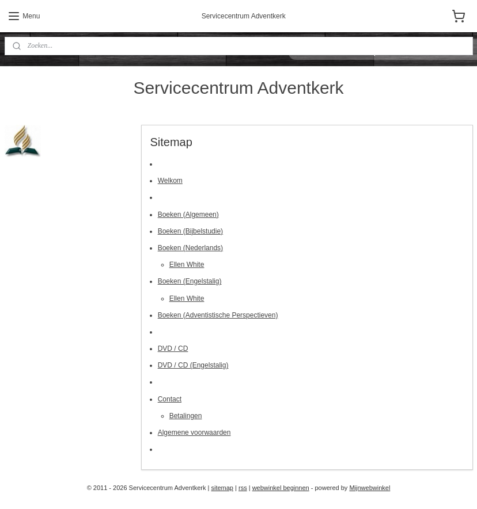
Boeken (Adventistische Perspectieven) (217, 315)
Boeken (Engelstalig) (189, 281)
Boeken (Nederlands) (189, 247)
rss (242, 487)
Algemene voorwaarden (193, 432)
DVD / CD (172, 349)
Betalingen (185, 415)
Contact (169, 399)
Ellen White (186, 265)
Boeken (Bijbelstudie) (189, 231)
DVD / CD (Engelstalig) (192, 365)
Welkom (169, 181)
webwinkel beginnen (280, 487)
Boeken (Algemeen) (187, 214)
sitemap (222, 487)
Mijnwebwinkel (369, 487)
